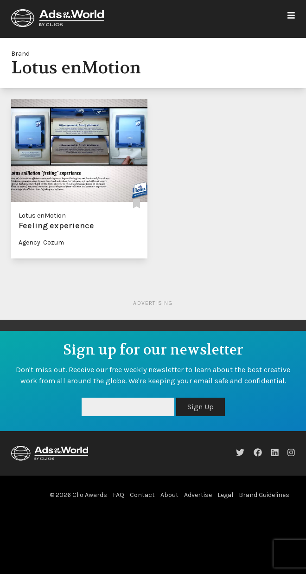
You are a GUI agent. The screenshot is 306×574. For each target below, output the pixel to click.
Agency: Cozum (41, 242)
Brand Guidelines (264, 495)
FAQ (118, 495)
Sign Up (200, 406)
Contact (142, 495)
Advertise (198, 495)
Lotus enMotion (42, 215)
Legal (225, 495)
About (169, 495)
